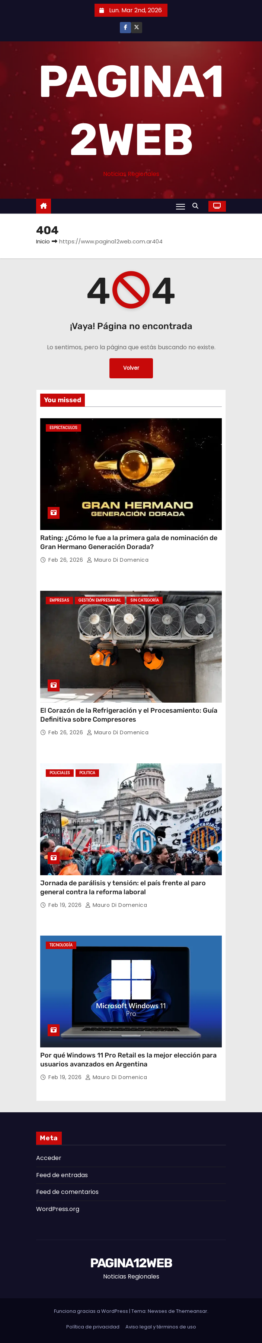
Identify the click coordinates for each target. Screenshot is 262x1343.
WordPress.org (57, 1209)
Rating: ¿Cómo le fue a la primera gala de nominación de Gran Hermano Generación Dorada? (128, 542)
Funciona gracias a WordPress (91, 1311)
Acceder (48, 1158)
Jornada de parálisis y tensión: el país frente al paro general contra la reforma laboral (123, 887)
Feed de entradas (62, 1175)
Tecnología (61, 945)
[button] (197, 206)
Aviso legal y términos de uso (160, 1326)
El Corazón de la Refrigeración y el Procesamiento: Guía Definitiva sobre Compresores (128, 714)
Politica (87, 773)
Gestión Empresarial (100, 600)
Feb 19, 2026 (65, 905)
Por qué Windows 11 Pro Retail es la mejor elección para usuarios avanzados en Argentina (128, 1059)
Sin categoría (144, 600)
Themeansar (191, 1311)
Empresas (59, 600)
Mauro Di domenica (118, 560)
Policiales (59, 773)
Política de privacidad (92, 1326)
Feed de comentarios (67, 1192)
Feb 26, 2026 (66, 560)
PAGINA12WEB (131, 1263)
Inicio (43, 241)
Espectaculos (63, 428)
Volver (131, 368)
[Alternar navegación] (180, 206)
